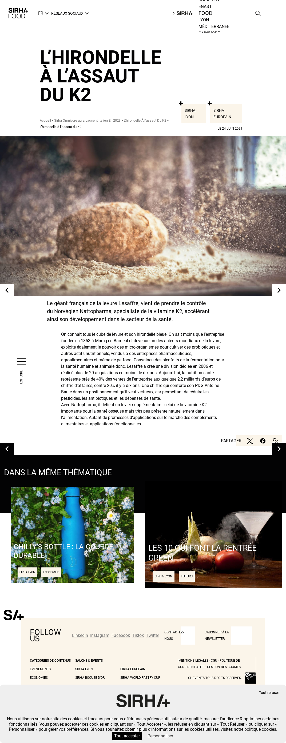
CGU (214, 660)
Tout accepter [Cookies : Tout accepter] (127, 735)
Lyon (203, 19)
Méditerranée (213, 26)
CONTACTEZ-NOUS (174, 635)
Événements (40, 669)
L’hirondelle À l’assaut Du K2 (145, 120)
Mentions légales (193, 660)
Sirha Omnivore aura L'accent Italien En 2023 (87, 120)
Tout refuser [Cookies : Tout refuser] (269, 692)
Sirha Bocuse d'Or (90, 678)
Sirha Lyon (190, 113)
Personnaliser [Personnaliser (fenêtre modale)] (160, 735)
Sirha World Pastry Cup (140, 678)
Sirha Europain (222, 113)
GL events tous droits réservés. (215, 678)
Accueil (45, 120)
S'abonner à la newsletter (217, 635)
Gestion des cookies (224, 667)
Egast (205, 6)
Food (205, 13)
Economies (39, 678)
